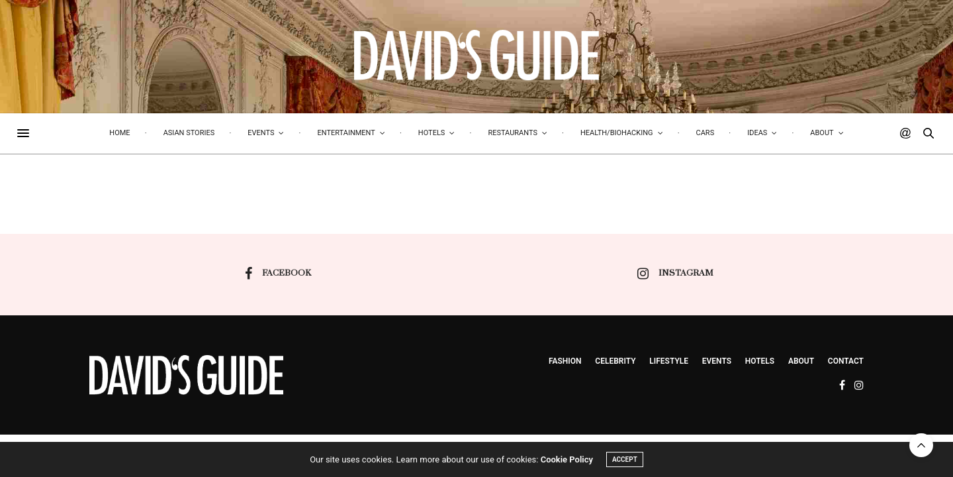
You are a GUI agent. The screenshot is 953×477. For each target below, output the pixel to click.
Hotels (431, 133)
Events (261, 133)
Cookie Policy (567, 460)
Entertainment (346, 133)
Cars (705, 133)
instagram (675, 273)
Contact (846, 361)
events (716, 361)
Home (119, 133)
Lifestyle (668, 361)
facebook (278, 273)
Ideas (757, 133)
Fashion (565, 361)
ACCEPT (624, 460)
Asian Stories (189, 133)
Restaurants (512, 133)
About (821, 133)
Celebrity (615, 361)
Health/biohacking (616, 133)
